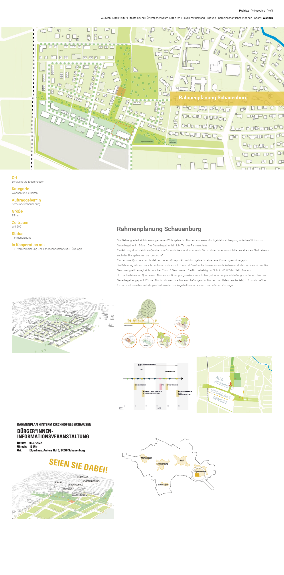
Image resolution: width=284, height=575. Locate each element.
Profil (270, 10)
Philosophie (258, 10)
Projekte (244, 10)
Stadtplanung (137, 18)
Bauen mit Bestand (194, 18)
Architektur (119, 18)
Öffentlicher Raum (157, 18)
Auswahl (106, 18)
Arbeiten (175, 18)
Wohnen (268, 18)
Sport (257, 18)
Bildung (211, 18)
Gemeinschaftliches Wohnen (235, 18)
